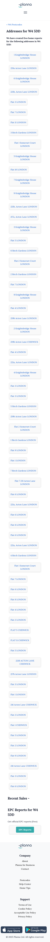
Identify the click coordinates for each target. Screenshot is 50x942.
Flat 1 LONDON (18, 460)
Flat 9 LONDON (18, 450)
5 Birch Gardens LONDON (23, 406)
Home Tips (25, 888)
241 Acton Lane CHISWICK (24, 704)
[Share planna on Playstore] (36, 929)
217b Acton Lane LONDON (23, 674)
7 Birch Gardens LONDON (23, 470)
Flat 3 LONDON (18, 102)
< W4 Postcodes (14, 24)
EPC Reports (25, 829)
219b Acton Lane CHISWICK (24, 342)
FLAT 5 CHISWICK (20, 630)
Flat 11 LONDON (18, 122)
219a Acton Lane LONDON (24, 68)
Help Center (25, 884)
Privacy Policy (25, 916)
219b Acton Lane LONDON (24, 318)
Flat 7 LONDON (18, 112)
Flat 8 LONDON (18, 525)
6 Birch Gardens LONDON (23, 250)
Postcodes (25, 880)
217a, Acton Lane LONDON (24, 216)
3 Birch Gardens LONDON (23, 132)
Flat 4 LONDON (18, 308)
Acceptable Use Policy (25, 912)
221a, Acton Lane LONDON (24, 362)
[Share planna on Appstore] (11, 929)
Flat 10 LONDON (19, 169)
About (25, 861)
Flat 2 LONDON (18, 620)
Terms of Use (25, 904)
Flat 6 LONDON (18, 494)
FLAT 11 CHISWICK (20, 640)
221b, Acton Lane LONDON (24, 91)
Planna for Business (25, 865)
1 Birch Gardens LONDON (23, 440)
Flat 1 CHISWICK (19, 725)
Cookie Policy (25, 908)
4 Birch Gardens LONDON (23, 555)
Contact (25, 869)
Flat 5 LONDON (18, 240)
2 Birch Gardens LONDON (23, 274)
